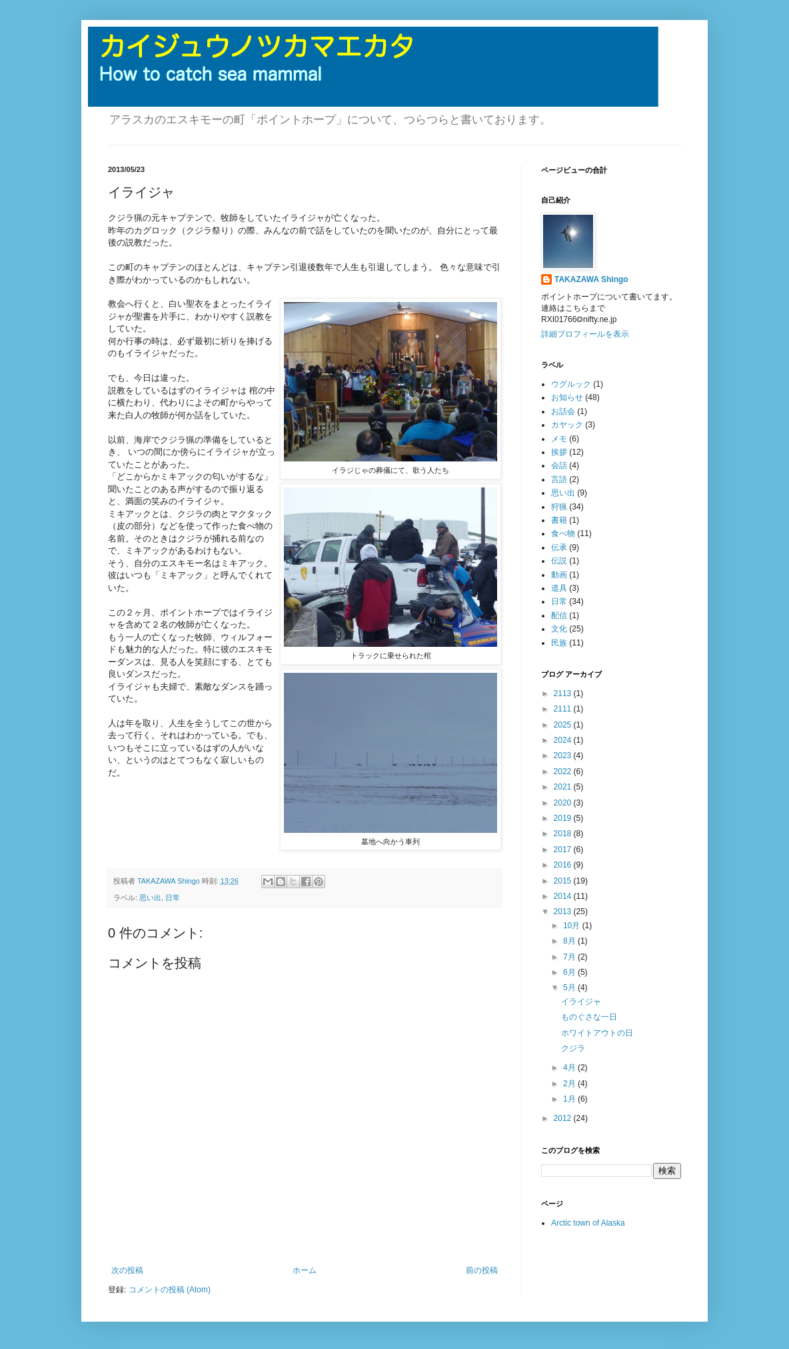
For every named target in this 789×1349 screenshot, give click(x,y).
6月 (570, 972)
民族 (559, 642)
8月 (570, 941)
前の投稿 (482, 1270)
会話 (559, 465)
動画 (559, 574)
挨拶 (559, 452)
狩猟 (559, 506)
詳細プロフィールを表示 (585, 334)
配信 (559, 615)
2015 (564, 881)
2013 (564, 911)
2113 (564, 693)
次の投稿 (127, 1270)
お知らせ (567, 397)
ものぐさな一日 (589, 1017)
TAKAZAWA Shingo (591, 279)
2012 (564, 1118)
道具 (559, 588)
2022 (564, 771)
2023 (564, 755)
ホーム (305, 1270)
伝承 (559, 547)
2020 (564, 803)
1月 (570, 1099)
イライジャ (581, 1001)
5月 (570, 987)
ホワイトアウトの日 (597, 1033)
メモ (559, 438)
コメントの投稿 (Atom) (170, 1289)
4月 (570, 1067)
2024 (564, 740)
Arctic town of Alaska (588, 1223)
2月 (570, 1083)
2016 (564, 865)
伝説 (559, 560)
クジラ (573, 1048)
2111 (564, 709)
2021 (564, 787)
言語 (559, 479)
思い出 (150, 898)
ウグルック (571, 384)
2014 (564, 896)
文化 (559, 628)
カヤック (567, 424)
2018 (564, 833)
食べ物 (563, 533)
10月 (572, 925)
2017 (564, 849)
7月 (570, 957)
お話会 (563, 411)
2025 (564, 725)
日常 (172, 898)
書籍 (559, 520)
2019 (564, 818)
